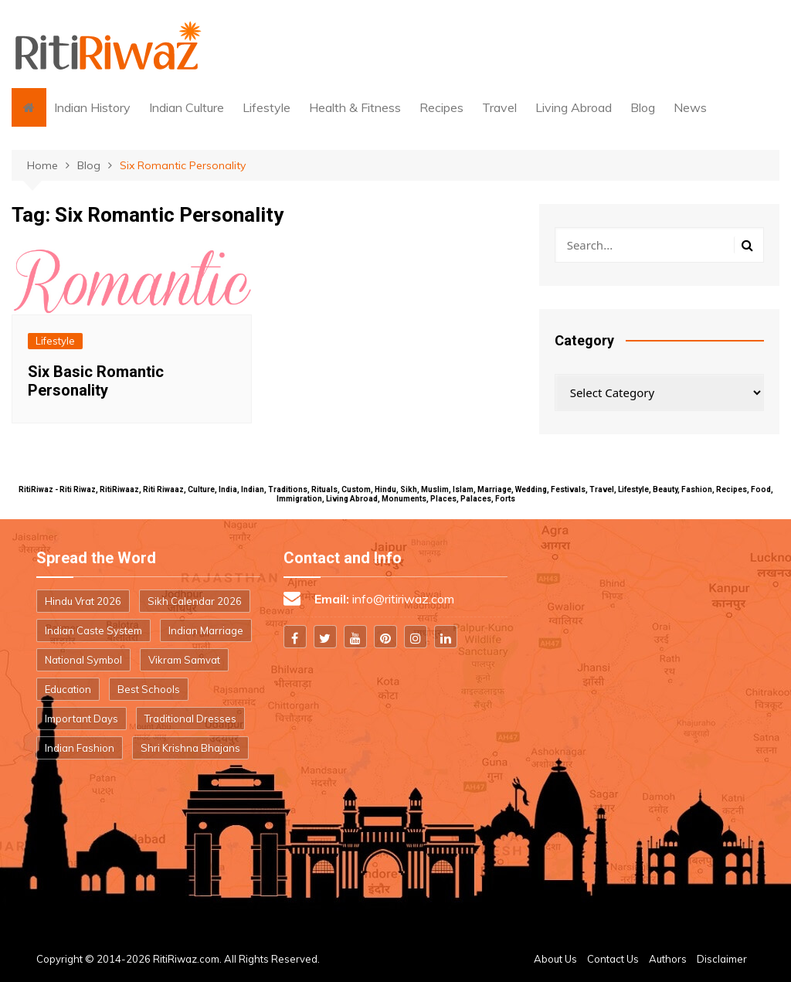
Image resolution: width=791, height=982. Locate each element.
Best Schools (148, 689)
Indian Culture (186, 107)
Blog (642, 107)
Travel (499, 107)
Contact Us (613, 959)
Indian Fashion (79, 748)
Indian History (92, 107)
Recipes (441, 107)
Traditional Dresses (190, 718)
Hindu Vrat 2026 (83, 601)
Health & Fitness (355, 107)
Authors (668, 959)
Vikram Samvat (184, 660)
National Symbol (83, 660)
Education (68, 689)
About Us (555, 959)
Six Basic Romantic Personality (96, 380)
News (690, 107)
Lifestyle (266, 107)
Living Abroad (573, 107)
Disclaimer (722, 959)
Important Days (81, 718)
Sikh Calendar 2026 (195, 601)
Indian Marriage (205, 630)
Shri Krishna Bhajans (190, 748)
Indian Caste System (93, 630)
